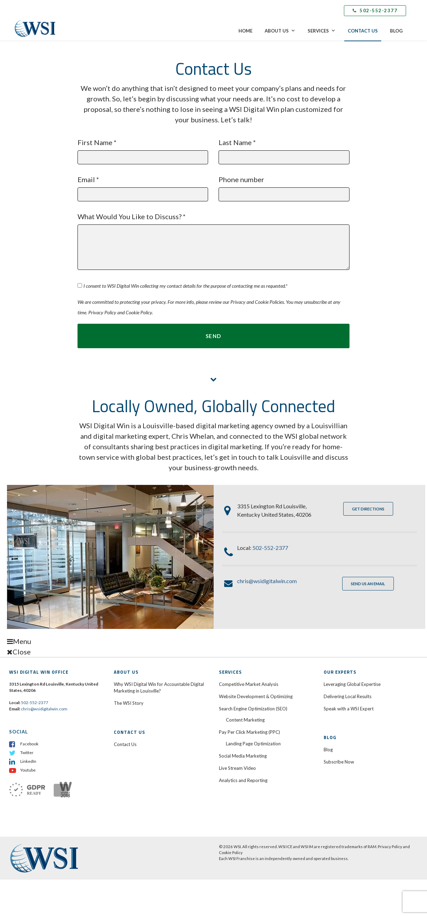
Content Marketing (245, 720)
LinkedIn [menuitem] (28, 761)
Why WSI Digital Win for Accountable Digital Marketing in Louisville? (159, 688)
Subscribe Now (339, 762)
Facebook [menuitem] (29, 744)
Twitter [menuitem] (27, 752)
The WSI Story (128, 704)
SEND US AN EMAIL (368, 584)
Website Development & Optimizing (256, 697)
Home (245, 31)
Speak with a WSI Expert (349, 709)
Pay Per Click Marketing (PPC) (250, 732)
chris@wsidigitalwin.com (267, 581)
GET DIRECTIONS (368, 509)
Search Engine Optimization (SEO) (253, 709)
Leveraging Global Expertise (352, 684)
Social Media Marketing (243, 756)
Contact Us (363, 31)
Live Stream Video (237, 768)
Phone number (284, 185)
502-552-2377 (375, 10)
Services (322, 31)
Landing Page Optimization (253, 744)
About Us (280, 31)
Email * (143, 185)
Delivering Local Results (347, 697)
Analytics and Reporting (243, 780)
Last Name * (284, 148)
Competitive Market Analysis (248, 684)
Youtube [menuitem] (28, 770)
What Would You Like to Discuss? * (213, 230)
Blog (396, 31)
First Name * (143, 148)
